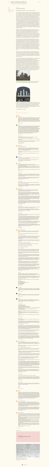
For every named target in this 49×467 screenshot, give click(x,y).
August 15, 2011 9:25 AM (20, 410)
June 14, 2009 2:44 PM (20, 143)
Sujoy (19, 272)
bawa (18, 163)
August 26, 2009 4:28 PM (20, 388)
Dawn (19, 390)
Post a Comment (18, 428)
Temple (19, 116)
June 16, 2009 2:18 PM (20, 270)
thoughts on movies (10, 11)
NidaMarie (19, 145)
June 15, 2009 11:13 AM (20, 179)
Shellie (19, 293)
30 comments (19, 460)
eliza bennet (19, 188)
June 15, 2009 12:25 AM (20, 161)
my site (19, 387)
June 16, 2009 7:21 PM (20, 285)
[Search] (39, 2)
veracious (19, 287)
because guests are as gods (24, 436)
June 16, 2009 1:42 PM (20, 211)
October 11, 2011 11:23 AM (20, 426)
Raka (18, 298)
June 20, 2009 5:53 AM (20, 291)
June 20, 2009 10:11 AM (20, 296)
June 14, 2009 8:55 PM (20, 154)
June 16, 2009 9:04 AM (20, 186)
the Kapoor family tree (21, 459)
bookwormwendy (20, 412)
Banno (19, 156)
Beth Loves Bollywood (18, 2)
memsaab (19, 181)
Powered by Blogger (24, 464)
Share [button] (9, 7)
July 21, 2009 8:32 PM (20, 372)
